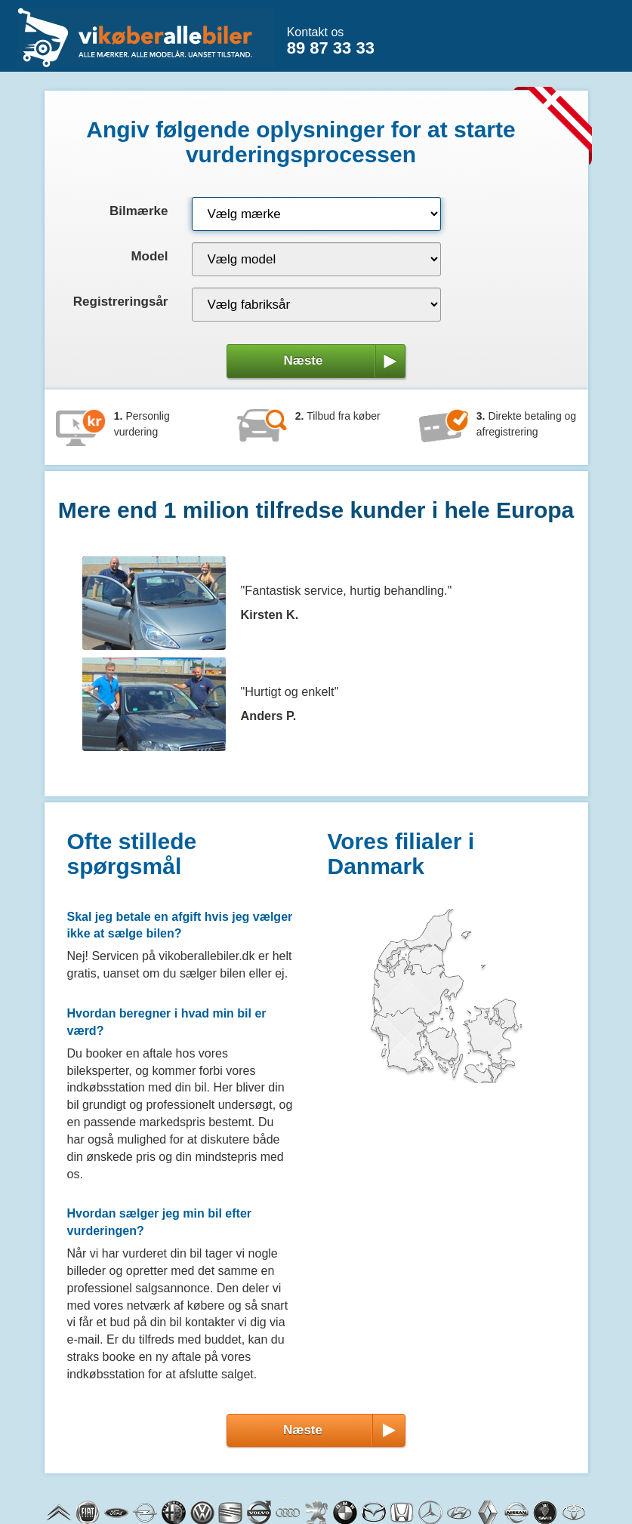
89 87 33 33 (331, 48)
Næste (341, 360)
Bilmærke (138, 211)
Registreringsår (120, 301)
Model (149, 256)
